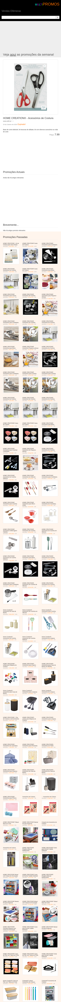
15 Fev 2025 (30, 721)
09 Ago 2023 (50, 798)
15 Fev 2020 (30, 877)
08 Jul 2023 (11, 639)
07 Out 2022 (11, 983)
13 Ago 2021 (30, 453)
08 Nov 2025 (50, 747)
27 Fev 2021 (11, 426)
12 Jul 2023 (30, 641)
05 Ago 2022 (11, 560)
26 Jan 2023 (30, 983)
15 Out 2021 (30, 956)
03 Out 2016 (49, 825)
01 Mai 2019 (11, 297)
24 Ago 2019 (11, 877)
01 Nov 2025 (30, 747)
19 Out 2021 (30, 478)
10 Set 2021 (11, 479)
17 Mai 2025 (11, 747)
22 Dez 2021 (11, 505)
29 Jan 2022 (50, 958)
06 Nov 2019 (11, 324)
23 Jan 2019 (11, 271)
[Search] (57, 17)
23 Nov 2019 (30, 324)
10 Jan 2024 (50, 667)
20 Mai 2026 (11, 799)
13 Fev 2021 (30, 931)
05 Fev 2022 (50, 505)
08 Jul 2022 (30, 825)
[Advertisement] (30, 37)
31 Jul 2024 (30, 693)
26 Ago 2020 (30, 349)
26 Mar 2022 (30, 798)
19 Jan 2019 (30, 852)
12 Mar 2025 (50, 720)
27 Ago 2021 (50, 451)
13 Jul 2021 (11, 453)
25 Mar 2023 (11, 614)
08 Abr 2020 (11, 349)
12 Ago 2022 (30, 559)
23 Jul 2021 (49, 929)
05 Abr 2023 (50, 612)
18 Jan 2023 (50, 585)
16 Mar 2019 (50, 271)
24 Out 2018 (50, 246)
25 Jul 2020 (11, 904)
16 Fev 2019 (50, 852)
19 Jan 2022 (30, 506)
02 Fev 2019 (30, 271)
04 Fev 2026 (30, 774)
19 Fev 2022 (11, 533)
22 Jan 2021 (11, 400)
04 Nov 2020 (11, 375)
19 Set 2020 (11, 931)
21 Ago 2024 (50, 693)
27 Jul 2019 (11, 825)
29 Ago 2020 (50, 349)
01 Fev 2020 (30, 246)
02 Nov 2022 (11, 585)
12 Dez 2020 (30, 375)
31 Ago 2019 (30, 297)
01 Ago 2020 (30, 904)
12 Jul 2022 (49, 533)
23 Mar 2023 (30, 614)
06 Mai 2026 (50, 774)
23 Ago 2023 (50, 639)
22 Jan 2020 (50, 324)
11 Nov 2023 (11, 667)
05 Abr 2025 (11, 246)
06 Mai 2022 (30, 532)
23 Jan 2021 (50, 400)
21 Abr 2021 (50, 426)
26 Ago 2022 (50, 559)
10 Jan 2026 (11, 772)
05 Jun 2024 (11, 694)
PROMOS (51, 4)
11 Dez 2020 (50, 375)
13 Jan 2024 (30, 666)
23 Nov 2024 (11, 720)
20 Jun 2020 (50, 878)
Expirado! (22, 124)
